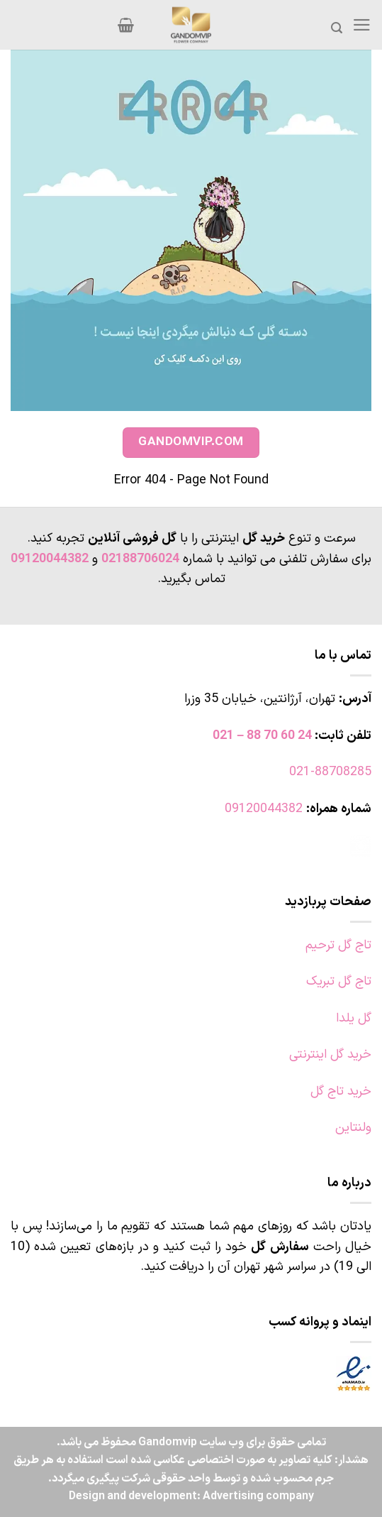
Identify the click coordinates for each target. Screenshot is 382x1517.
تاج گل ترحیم (338, 945)
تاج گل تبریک (338, 981)
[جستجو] (336, 28)
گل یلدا (353, 1018)
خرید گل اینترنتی (330, 1054)
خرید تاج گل (340, 1091)
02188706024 (140, 559)
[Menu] (361, 24)
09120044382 (50, 559)
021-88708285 (330, 772)
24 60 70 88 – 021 (262, 735)
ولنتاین (353, 1127)
